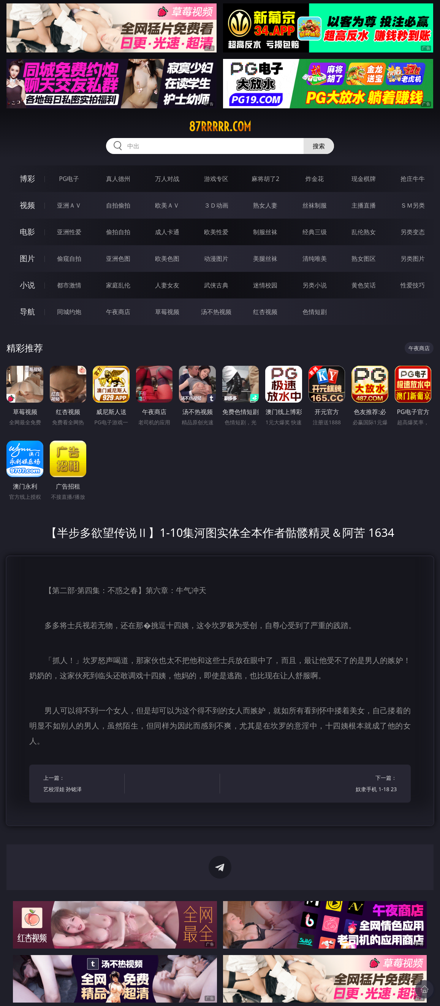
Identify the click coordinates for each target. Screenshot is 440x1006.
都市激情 (69, 285)
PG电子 (69, 179)
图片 (27, 258)
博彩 (27, 178)
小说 (27, 285)
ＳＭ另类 (412, 205)
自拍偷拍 (118, 205)
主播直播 (363, 205)
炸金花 (314, 179)
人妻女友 (167, 285)
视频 (27, 205)
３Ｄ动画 (216, 205)
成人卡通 (167, 232)
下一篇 (358, 784)
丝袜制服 (314, 205)
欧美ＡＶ (167, 205)
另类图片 (412, 258)
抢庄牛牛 (412, 179)
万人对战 (167, 179)
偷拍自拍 (118, 232)
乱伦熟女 (363, 232)
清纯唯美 (314, 258)
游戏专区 (216, 179)
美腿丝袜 (265, 258)
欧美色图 (167, 258)
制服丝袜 (265, 232)
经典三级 (314, 232)
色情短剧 (314, 312)
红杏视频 (265, 312)
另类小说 (314, 285)
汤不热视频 (216, 312)
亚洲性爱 (69, 232)
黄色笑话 (363, 285)
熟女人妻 (265, 205)
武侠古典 (216, 285)
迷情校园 (265, 285)
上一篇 (81, 784)
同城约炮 (69, 312)
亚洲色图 (118, 258)
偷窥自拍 (69, 258)
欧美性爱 (216, 232)
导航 (27, 311)
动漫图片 (216, 258)
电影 (27, 232)
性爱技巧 (412, 285)
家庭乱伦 (118, 285)
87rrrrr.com (220, 126)
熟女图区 (363, 258)
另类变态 (412, 232)
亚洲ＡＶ (69, 205)
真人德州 (118, 179)
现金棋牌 (363, 179)
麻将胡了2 (265, 179)
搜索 (319, 146)
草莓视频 (167, 312)
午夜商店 (118, 312)
